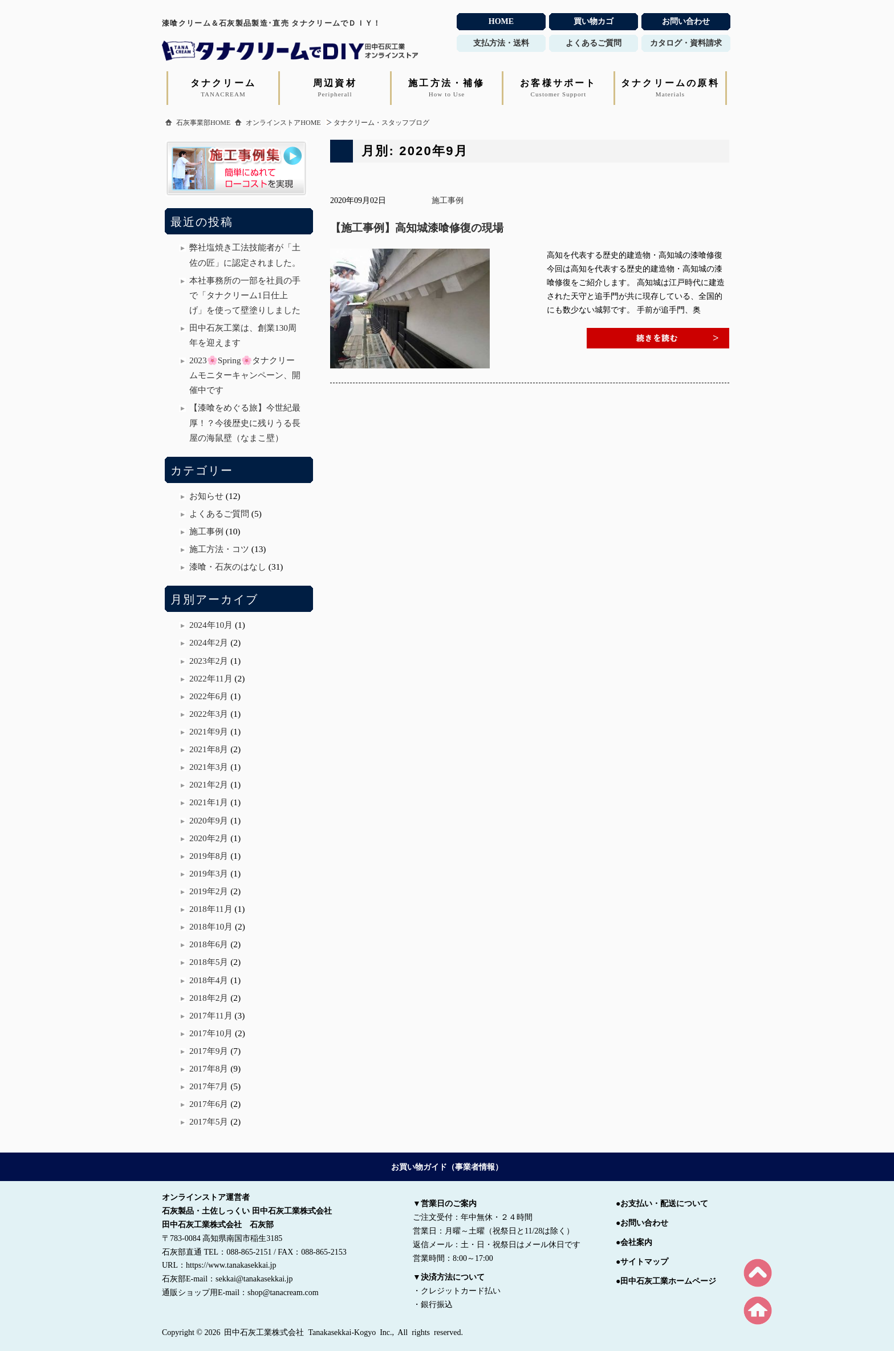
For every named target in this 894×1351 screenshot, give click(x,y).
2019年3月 (208, 873)
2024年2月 (208, 642)
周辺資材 (335, 88)
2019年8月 (208, 856)
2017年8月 (208, 1068)
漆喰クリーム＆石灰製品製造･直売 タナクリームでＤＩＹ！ (271, 23)
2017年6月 (208, 1104)
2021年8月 (208, 749)
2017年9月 (208, 1051)
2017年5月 (208, 1121)
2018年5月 (208, 962)
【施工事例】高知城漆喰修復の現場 (416, 228)
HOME (501, 21)
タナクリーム (223, 88)
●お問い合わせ (642, 1223)
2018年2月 (208, 998)
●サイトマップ (642, 1261)
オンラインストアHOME (283, 123)
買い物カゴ (593, 21)
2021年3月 (208, 767)
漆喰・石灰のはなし (227, 566)
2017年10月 (211, 1033)
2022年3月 (208, 714)
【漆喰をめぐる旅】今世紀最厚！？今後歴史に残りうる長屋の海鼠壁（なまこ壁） (244, 422)
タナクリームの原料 (670, 88)
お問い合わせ (686, 21)
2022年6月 (208, 696)
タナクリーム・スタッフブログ (381, 123)
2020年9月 (208, 820)
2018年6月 (208, 944)
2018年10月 (211, 926)
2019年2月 (208, 891)
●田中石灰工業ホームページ (666, 1281)
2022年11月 (211, 678)
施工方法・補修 (446, 88)
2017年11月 (211, 1015)
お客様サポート (558, 88)
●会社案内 (634, 1242)
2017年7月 (208, 1086)
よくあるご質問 (219, 513)
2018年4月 (208, 980)
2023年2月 (208, 661)
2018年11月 (211, 909)
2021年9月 (208, 731)
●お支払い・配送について (662, 1203)
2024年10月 (211, 625)
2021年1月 (208, 802)
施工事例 (448, 200)
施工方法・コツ (219, 549)
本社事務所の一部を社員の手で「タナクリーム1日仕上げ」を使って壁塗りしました (244, 295)
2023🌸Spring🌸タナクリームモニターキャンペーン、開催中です (244, 375)
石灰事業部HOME (203, 123)
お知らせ (206, 496)
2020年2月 (208, 838)
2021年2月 (208, 784)
